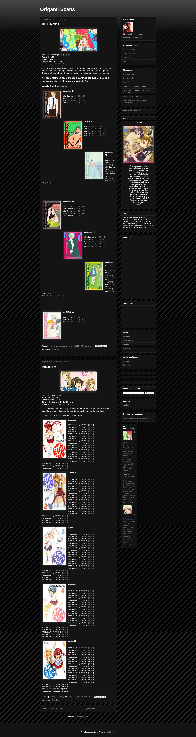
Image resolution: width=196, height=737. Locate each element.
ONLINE (65, 629)
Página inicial (89, 709)
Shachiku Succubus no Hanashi (135, 86)
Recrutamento (128, 340)
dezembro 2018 (129, 53)
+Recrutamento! (147, 225)
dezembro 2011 (129, 57)
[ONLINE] (81, 96)
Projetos (126, 336)
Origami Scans (57, 9)
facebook (126, 365)
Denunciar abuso (131, 111)
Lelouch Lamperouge (135, 34)
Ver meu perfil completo (132, 38)
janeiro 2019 (128, 49)
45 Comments (86, 346)
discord (126, 361)
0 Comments (85, 697)
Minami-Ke (49, 366)
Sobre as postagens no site (136, 418)
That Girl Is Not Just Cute (133, 97)
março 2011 (127, 61)
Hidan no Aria (128, 74)
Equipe (126, 344)
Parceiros (127, 349)
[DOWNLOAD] (83, 648)
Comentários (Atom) (81, 717)
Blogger (112, 732)
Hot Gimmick (50, 24)
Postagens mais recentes (53, 709)
